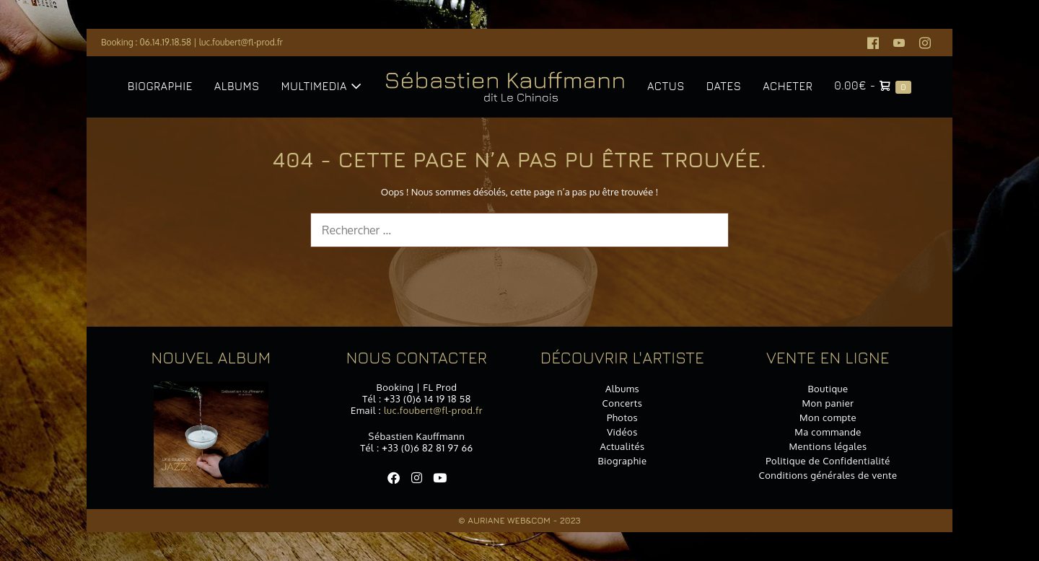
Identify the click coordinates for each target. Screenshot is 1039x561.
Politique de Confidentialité (828, 461)
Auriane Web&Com (509, 520)
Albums (237, 86)
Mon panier (828, 403)
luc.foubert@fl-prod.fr (241, 42)
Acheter (787, 86)
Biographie (160, 86)
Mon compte (827, 417)
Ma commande (828, 432)
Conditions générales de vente (827, 475)
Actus (666, 86)
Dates (723, 86)
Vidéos (622, 432)
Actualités (622, 446)
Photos (622, 417)
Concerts (622, 403)
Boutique (827, 388)
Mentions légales (828, 446)
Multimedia (321, 86)
